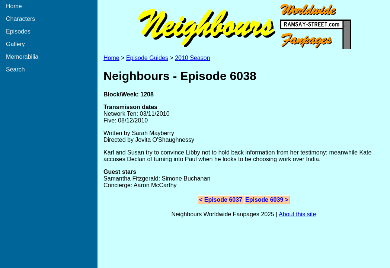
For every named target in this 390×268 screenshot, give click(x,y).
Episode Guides (147, 58)
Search (15, 69)
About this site (297, 214)
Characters (20, 19)
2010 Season (192, 58)
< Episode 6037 (220, 200)
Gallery (15, 44)
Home (14, 6)
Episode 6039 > (266, 200)
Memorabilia (22, 57)
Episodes (18, 31)
